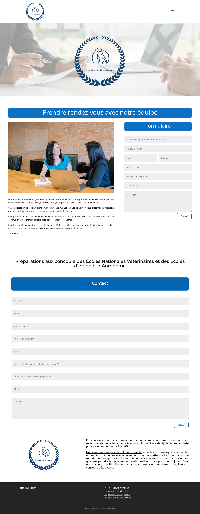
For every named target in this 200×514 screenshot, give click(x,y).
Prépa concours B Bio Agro (116, 491)
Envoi (184, 216)
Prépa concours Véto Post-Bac (118, 497)
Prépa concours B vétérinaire (117, 487)
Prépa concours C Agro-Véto (117, 494)
